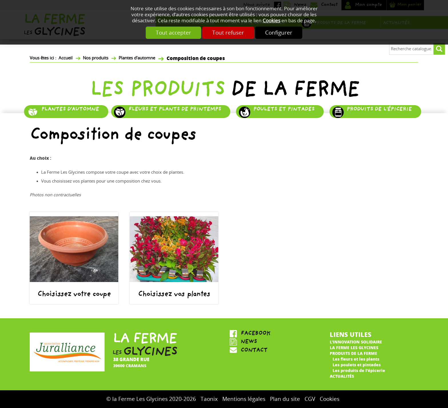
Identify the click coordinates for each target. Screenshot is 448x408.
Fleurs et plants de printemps (174, 110)
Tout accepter (169, 32)
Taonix (209, 399)
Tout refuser (228, 32)
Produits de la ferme (353, 353)
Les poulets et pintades (357, 364)
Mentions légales (243, 399)
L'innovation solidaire (356, 342)
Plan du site (285, 399)
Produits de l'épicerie (379, 110)
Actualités (342, 376)
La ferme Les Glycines (354, 347)
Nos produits (95, 58)
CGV (310, 399)
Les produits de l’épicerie (359, 370)
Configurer (282, 32)
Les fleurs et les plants (356, 359)
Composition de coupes (196, 57)
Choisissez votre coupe (73, 295)
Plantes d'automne (137, 58)
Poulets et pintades (283, 110)
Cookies (271, 21)
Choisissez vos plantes (174, 295)
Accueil (66, 58)
